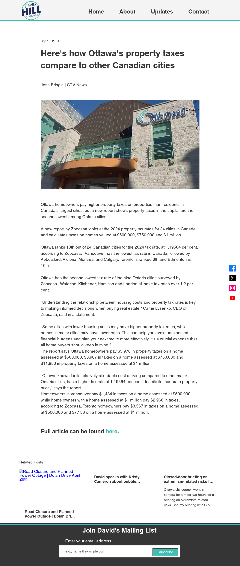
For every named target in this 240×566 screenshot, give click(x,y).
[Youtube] (232, 298)
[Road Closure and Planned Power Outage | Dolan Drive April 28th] (51, 486)
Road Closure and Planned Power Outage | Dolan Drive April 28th (50, 513)
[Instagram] (232, 288)
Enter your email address (88, 541)
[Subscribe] (165, 552)
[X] (232, 278)
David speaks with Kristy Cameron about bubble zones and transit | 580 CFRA (117, 479)
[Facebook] (232, 268)
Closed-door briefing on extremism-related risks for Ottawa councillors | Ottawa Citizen (189, 479)
